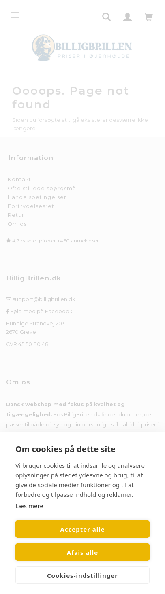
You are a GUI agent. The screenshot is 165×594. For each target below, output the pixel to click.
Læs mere (29, 506)
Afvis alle (83, 552)
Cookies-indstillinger (82, 575)
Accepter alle (82, 529)
